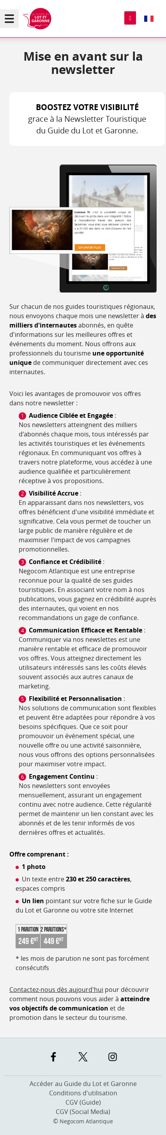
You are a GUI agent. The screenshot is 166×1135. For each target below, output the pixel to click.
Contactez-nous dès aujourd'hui (56, 989)
